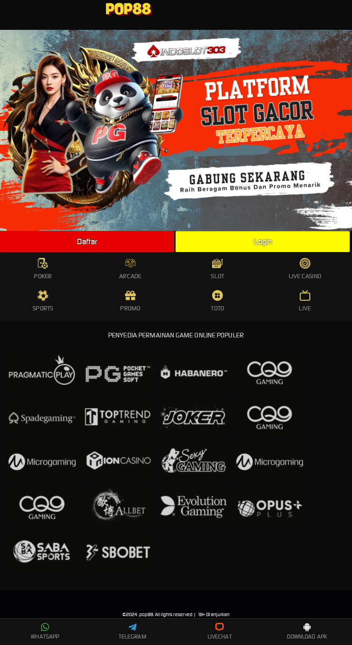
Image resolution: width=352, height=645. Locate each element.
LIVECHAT (220, 631)
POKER (43, 269)
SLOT (217, 269)
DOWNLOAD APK (307, 631)
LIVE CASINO (305, 269)
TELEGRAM (132, 631)
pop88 (146, 614)
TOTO (217, 301)
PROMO (130, 301)
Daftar (87, 241)
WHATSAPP (45, 631)
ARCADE (130, 269)
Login (263, 241)
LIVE (304, 301)
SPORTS (43, 301)
